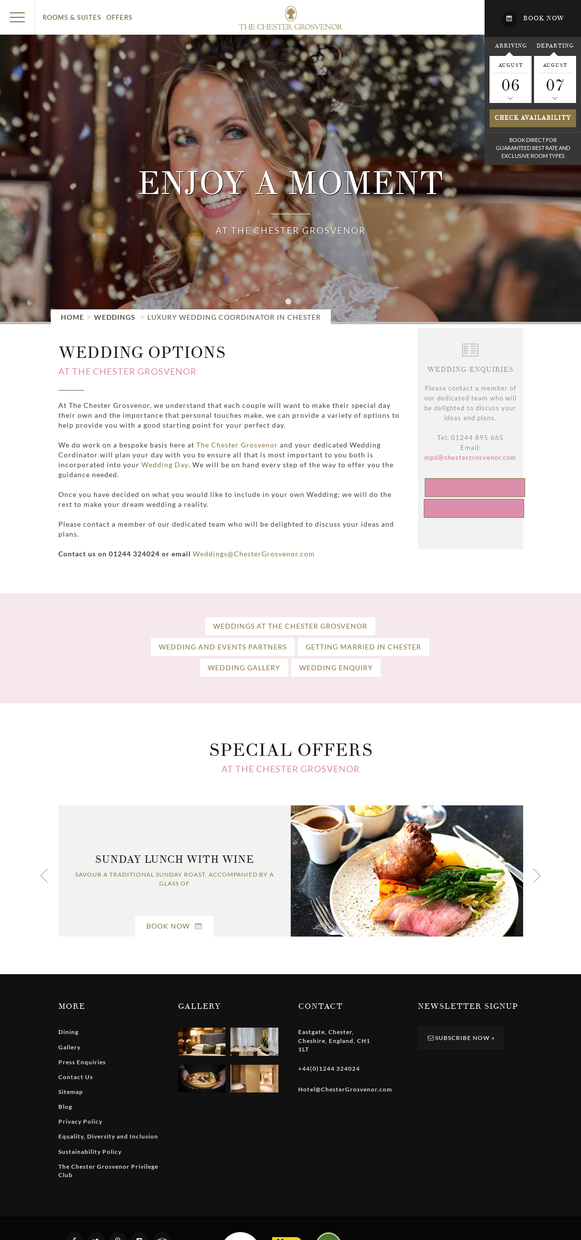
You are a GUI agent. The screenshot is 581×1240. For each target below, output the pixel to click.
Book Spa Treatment (475, 487)
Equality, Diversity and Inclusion (108, 1136)
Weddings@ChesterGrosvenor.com (254, 553)
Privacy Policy (80, 1121)
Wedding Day (164, 464)
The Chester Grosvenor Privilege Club (108, 1171)
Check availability (532, 118)
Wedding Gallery (244, 667)
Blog (65, 1106)
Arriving (511, 45)
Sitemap (70, 1091)
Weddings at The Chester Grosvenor (290, 626)
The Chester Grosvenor (237, 445)
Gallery (69, 1047)
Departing (555, 45)
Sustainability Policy (90, 1151)
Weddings (114, 317)
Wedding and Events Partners (223, 647)
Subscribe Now (461, 1038)
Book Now (174, 926)
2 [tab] (301, 307)
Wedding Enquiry (336, 667)
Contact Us (75, 1077)
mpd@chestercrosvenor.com (470, 457)
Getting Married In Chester (363, 647)
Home (72, 317)
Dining (68, 1032)
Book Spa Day (474, 508)
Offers (119, 17)
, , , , (334, 1040)
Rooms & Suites (72, 17)
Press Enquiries (82, 1062)
